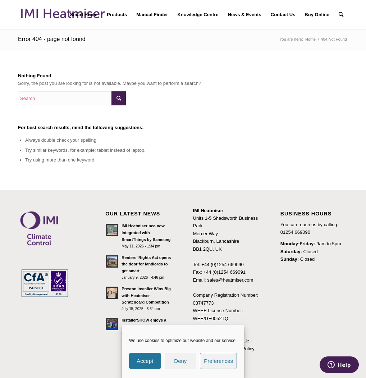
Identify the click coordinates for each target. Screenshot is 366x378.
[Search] (341, 14)
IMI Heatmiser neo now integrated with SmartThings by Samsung (146, 233)
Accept (145, 361)
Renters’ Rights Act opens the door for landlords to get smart (146, 264)
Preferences (218, 361)
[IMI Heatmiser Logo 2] (63, 14)
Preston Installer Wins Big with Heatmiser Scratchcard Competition (146, 296)
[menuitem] (83, 14)
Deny (180, 361)
